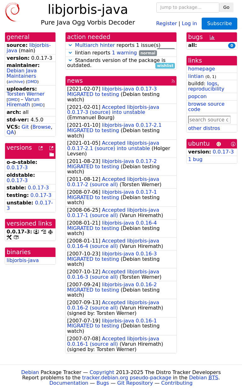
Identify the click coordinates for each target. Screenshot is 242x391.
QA (10, 132)
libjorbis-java (23, 260)
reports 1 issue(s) (121, 45)
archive (15, 81)
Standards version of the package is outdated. (121, 63)
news (75, 80)
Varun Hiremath (23, 102)
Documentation (68, 383)
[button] (70, 45)
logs (212, 84)
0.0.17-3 (17, 167)
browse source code (206, 106)
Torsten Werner (26, 94)
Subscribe (219, 23)
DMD (32, 81)
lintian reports (112, 53)
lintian (196, 76)
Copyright (101, 372)
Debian (30, 372)
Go (226, 7)
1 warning (124, 53)
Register (166, 23)
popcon (197, 96)
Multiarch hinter (95, 45)
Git (25, 127)
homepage (201, 69)
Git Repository (135, 383)
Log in (189, 23)
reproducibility (206, 89)
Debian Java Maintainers (22, 73)
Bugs (102, 383)
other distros (204, 128)
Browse (41, 127)
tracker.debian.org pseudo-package (126, 378)
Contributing (177, 383)
